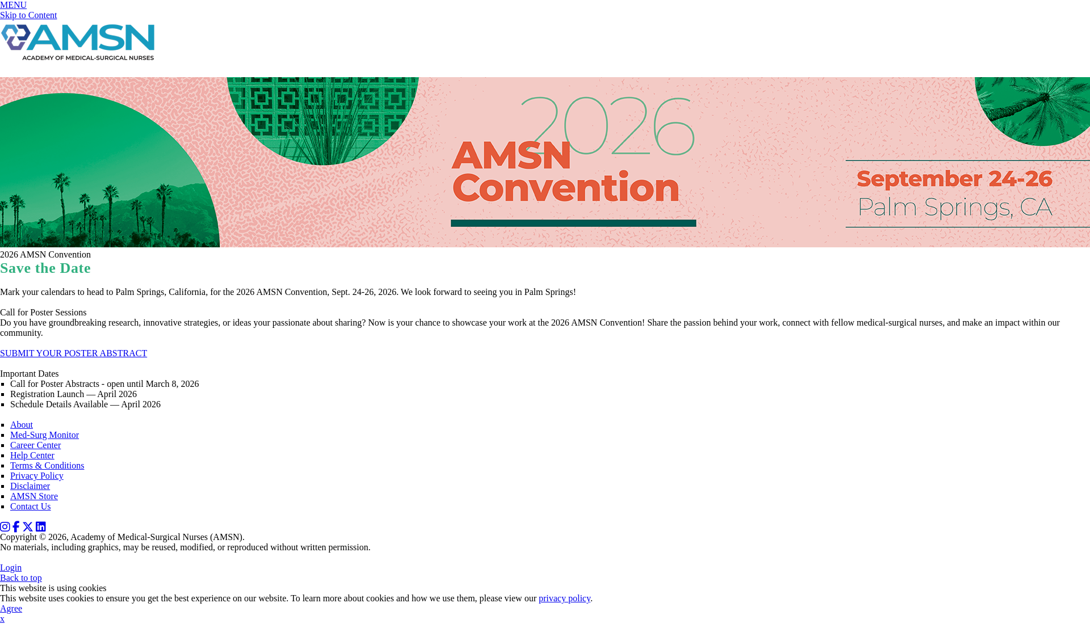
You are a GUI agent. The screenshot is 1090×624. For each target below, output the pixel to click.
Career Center (35, 445)
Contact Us (30, 506)
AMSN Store (34, 496)
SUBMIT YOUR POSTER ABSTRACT (73, 353)
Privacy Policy (37, 475)
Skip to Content (28, 15)
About (21, 424)
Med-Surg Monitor (44, 435)
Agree (11, 608)
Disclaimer (30, 486)
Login (11, 567)
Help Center (32, 455)
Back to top (21, 578)
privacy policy (564, 598)
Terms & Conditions (47, 465)
